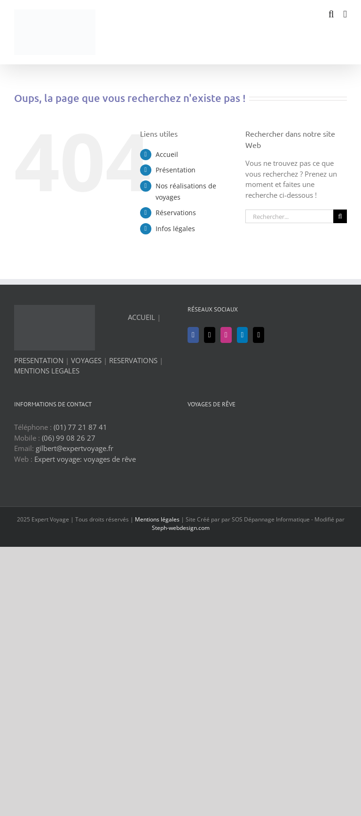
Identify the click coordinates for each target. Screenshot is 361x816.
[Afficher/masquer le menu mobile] (345, 14)
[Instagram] (226, 335)
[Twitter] (209, 335)
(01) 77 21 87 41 (80, 427)
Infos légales (175, 228)
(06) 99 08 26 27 (68, 438)
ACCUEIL (141, 317)
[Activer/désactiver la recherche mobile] (331, 14)
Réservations (176, 212)
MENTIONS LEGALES (46, 370)
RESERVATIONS (133, 360)
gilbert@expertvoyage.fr (74, 448)
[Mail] (258, 335)
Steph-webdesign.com (181, 528)
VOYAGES (86, 360)
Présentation (176, 169)
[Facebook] (193, 335)
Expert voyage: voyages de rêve (85, 459)
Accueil (167, 154)
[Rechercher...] (289, 216)
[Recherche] (340, 216)
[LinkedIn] (242, 335)
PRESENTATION (38, 360)
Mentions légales (157, 519)
